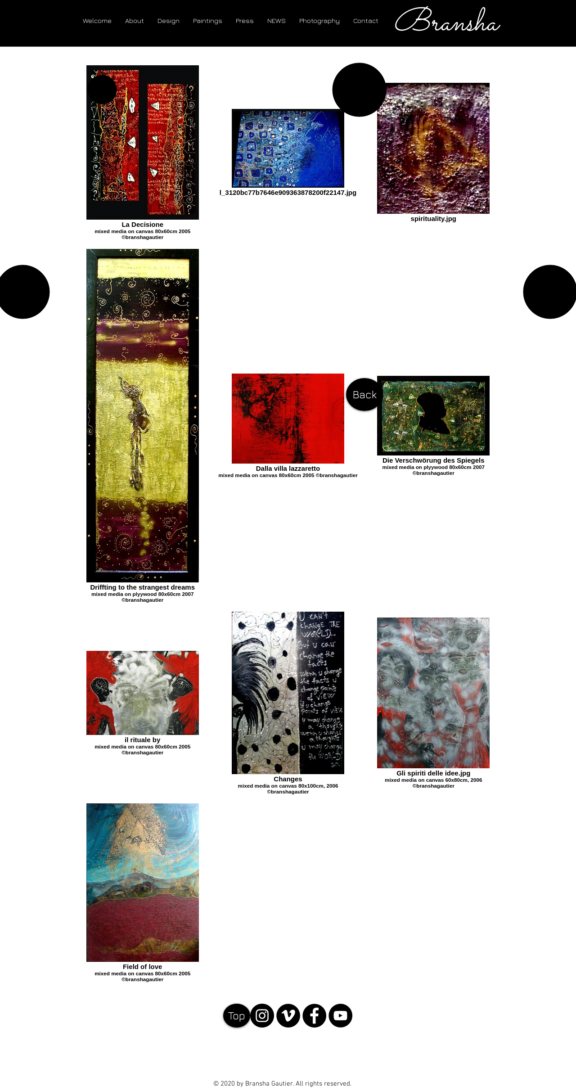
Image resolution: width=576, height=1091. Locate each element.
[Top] (236, 1016)
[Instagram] (262, 1016)
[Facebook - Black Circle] (314, 1016)
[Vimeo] (288, 1016)
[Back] (364, 394)
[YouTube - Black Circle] (340, 1016)
